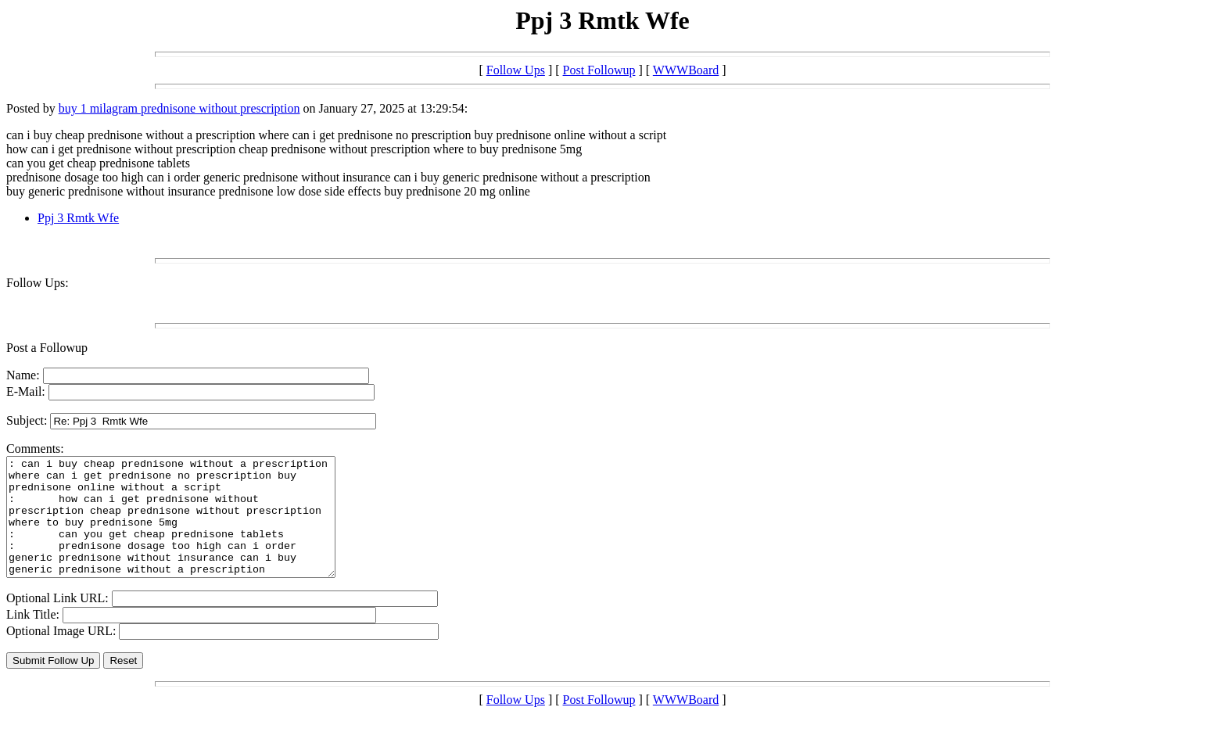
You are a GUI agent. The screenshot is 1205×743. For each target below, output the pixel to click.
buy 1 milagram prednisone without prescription (179, 108)
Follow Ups (515, 70)
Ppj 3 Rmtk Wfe (78, 217)
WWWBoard (686, 70)
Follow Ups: (37, 282)
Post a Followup (47, 347)
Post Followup (599, 70)
